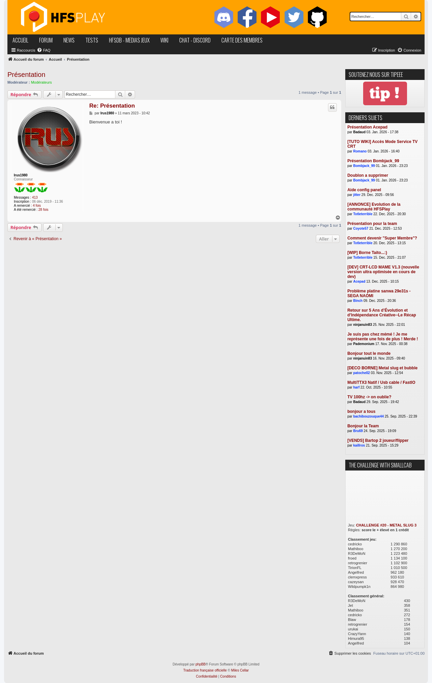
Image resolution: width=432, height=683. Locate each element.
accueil (20, 40)
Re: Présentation (112, 106)
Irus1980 (21, 175)
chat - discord (195, 40)
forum (46, 40)
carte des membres (242, 40)
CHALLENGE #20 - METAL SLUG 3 (386, 525)
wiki (164, 40)
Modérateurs (41, 82)
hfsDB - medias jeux (129, 40)
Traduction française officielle (205, 670)
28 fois (43, 209)
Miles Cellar (240, 670)
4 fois (37, 205)
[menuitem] (43, 50)
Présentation (26, 74)
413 (35, 197)
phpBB (200, 664)
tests (91, 40)
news (69, 40)
